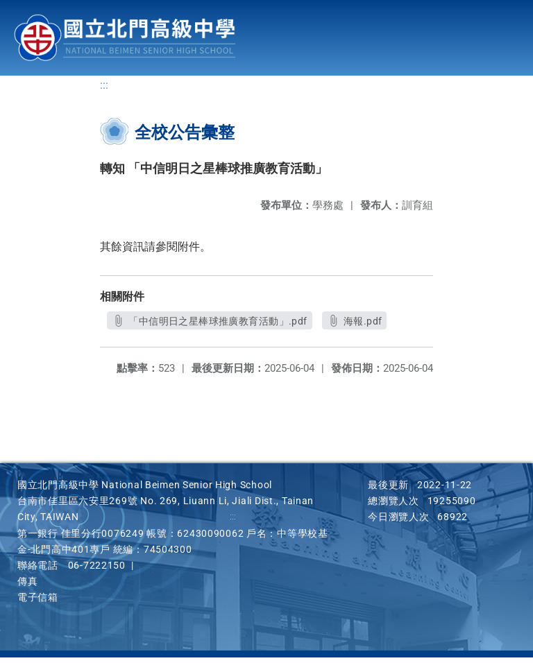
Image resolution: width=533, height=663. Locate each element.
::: (104, 90)
